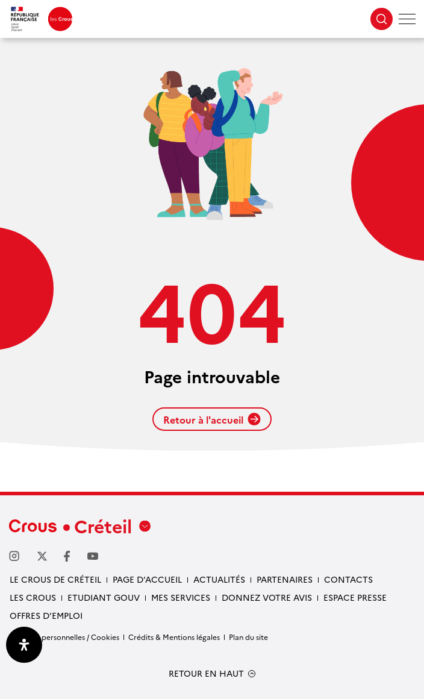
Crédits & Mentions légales (174, 637)
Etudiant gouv (103, 597)
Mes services (180, 597)
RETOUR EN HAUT (206, 673)
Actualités (219, 579)
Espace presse (355, 597)
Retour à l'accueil (212, 419)
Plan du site (248, 637)
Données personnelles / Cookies (64, 637)
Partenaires (285, 579)
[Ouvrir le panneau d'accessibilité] (24, 645)
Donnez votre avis (267, 597)
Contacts (348, 579)
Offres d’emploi (46, 615)
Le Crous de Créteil (55, 579)
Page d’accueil (147, 579)
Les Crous (33, 597)
